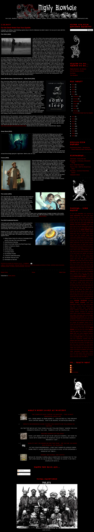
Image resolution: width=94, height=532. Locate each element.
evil (88, 253)
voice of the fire (89, 349)
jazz (84, 280)
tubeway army (89, 345)
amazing (72, 219)
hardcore (86, 271)
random (86, 320)
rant (90, 320)
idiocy (84, 278)
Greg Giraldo (87, 267)
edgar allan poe (73, 251)
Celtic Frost (77, 235)
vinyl (81, 349)
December (76, 96)
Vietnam (78, 349)
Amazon (76, 219)
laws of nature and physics (84, 287)
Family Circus (85, 255)
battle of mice (90, 224)
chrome (85, 237)
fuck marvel (90, 262)
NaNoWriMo (73, 304)
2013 (73, 123)
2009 (73, 133)
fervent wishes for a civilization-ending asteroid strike (32, 265)
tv (92, 345)
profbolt (91, 316)
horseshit (72, 278)
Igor (71, 365)
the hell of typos (89, 340)
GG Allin (85, 266)
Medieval (72, 294)
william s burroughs (74, 354)
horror (85, 275)
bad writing (84, 222)
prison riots (87, 316)
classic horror (73, 238)
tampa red (90, 338)
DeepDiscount (86, 246)
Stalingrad (75, 335)
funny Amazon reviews (78, 264)
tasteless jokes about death (76, 340)
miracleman (80, 296)
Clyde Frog (78, 238)
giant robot (89, 266)
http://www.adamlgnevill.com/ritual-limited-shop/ (13, 125)
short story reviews (84, 329)
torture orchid (73, 345)
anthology (80, 219)
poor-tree (88, 315)
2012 (73, 126)
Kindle (89, 285)
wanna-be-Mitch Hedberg (87, 351)
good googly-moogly (79, 267)
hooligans (80, 274)
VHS (75, 349)
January (75, 111)
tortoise (91, 344)
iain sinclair (80, 278)
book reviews (10, 265)
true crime (83, 345)
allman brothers (89, 217)
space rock (73, 333)
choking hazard (80, 237)
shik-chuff (87, 327)
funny (71, 264)
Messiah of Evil (83, 294)
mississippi (85, 296)
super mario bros (89, 336)
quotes (78, 320)
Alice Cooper (82, 217)
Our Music (72, 73)
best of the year (78, 226)
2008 (73, 135)
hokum (91, 273)
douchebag (80, 247)
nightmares (72, 308)
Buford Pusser (89, 231)
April (74, 106)
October (75, 98)
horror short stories (8, 266)
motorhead (87, 298)
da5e (71, 370)
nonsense (82, 309)
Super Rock (73, 338)
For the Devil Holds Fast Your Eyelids (16, 28)
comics (91, 238)
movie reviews (19, 266)
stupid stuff (79, 336)
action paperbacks (75, 215)
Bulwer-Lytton (73, 233)
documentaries (74, 247)
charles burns (89, 235)
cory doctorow (81, 240)
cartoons (84, 233)
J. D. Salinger (80, 280)
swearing (85, 338)
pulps (82, 318)
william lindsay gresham (87, 353)
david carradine (89, 244)
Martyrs (86, 293)
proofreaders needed (75, 318)
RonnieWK (90, 324)
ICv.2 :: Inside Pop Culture (77, 164)
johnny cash (77, 284)
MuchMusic (90, 300)
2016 (73, 116)
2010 (73, 131)
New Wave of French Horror (77, 306)
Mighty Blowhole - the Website (78, 69)
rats (71, 322)
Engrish (78, 253)
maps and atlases (80, 293)
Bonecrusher (77, 229)
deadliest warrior (74, 246)
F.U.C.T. (79, 255)
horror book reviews (57, 265)
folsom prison (85, 260)
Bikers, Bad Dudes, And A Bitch (53, 455)
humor (75, 278)
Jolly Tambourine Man (85, 284)
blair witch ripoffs (80, 228)
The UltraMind (74, 75)
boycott (71, 231)
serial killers (82, 327)
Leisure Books (78, 289)
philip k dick (76, 315)
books (91, 230)
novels (86, 309)
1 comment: (26, 263)
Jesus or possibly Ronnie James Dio (82, 282)
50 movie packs (73, 213)
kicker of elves (74, 372)
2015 (73, 119)
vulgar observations (75, 351)
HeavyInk (75, 273)
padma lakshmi (73, 313)
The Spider (87, 342)
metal (88, 294)
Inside (91, 278)
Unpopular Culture (75, 174)
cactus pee (79, 233)
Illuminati (88, 278)
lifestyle (87, 289)
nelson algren (83, 304)
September (76, 101)
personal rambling (85, 313)
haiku (92, 269)
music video (89, 302)
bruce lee (76, 231)
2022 (73, 87)
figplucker (72, 260)
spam (71, 335)
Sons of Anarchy (83, 331)
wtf (85, 356)
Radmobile (82, 320)
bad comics (88, 220)
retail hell (78, 324)
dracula (75, 249)
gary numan (76, 266)
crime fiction (87, 240)
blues (85, 228)
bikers (83, 226)
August (75, 103)
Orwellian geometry (74, 311)
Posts (21, 470)
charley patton (73, 237)
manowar (74, 293)
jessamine (88, 280)
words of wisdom (83, 354)
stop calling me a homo (87, 335)
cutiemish (91, 242)
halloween (72, 271)
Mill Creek (76, 296)
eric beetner (83, 253)
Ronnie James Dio (84, 324)
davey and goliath (81, 244)
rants (92, 320)
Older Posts (62, 272)
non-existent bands (81, 308)
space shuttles (80, 333)
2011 (73, 128)
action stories (84, 215)
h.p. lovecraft (87, 269)
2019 (73, 89)
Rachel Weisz (42, 216)
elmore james (80, 251)
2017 (73, 94)
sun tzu (83, 336)
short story (77, 329)
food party (91, 260)
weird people (79, 353)
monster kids (76, 298)
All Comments (24, 474)
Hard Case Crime (80, 271)
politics (27, 266)
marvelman (90, 293)
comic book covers (85, 238)
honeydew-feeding (74, 274)
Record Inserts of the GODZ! (52, 433)
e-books (91, 249)
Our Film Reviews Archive (77, 71)
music (72, 302)
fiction (79, 258)
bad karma (77, 222)
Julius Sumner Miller (83, 285)
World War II (76, 356)
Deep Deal (80, 246)
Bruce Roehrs (82, 231)
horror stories (90, 276)
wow (80, 356)
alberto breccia (74, 217)
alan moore (90, 215)
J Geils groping (73, 280)
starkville (79, 335)
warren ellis (72, 353)
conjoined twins (73, 240)
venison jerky (86, 347)
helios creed (81, 273)
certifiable (83, 235)
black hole (72, 228)
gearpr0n (81, 266)
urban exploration (77, 347)
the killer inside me (74, 342)
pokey (80, 315)
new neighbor (90, 304)
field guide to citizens (87, 258)
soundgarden (90, 331)
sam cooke (75, 326)
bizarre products (89, 226)
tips (83, 344)
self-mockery (76, 327)
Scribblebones (88, 326)
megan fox (76, 294)
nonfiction (76, 309)
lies (84, 289)
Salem (71, 326)
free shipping (73, 262)
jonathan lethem (75, 285)
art (77, 220)
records (74, 322)
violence (84, 349)
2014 (73, 121)
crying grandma (85, 242)
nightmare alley (89, 306)
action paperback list (88, 213)
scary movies (81, 326)
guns (71, 269)
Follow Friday (79, 260)
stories (71, 336)
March (75, 108)
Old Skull (91, 309)
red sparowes (80, 322)
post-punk (76, 317)
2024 (73, 84)
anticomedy (85, 219)
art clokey (81, 220)
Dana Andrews (73, 244)
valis (82, 347)
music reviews (80, 302)
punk (84, 318)
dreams (79, 249)
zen (87, 356)
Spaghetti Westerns (88, 333)
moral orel (81, 298)
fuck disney (84, 262)
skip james (76, 331)
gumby (91, 267)
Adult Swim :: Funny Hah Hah (78, 158)
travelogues (78, 345)
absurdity (80, 213)
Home (33, 272)
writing (83, 356)
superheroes (79, 338)
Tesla (85, 340)
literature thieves (84, 291)
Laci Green (73, 287)
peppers (79, 313)
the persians (81, 342)
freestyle (78, 262)
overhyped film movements (86, 311)
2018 (73, 92)
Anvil (89, 219)
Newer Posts (4, 272)
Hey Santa (87, 273)
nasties (78, 304)
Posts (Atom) (11, 275)
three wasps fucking (77, 344)
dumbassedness (85, 249)
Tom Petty (87, 344)
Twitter (71, 347)
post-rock (81, 317)
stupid (74, 336)
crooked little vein (77, 242)
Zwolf (71, 368)
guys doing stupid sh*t (78, 269)
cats (88, 233)
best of (71, 226)
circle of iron (90, 237)
